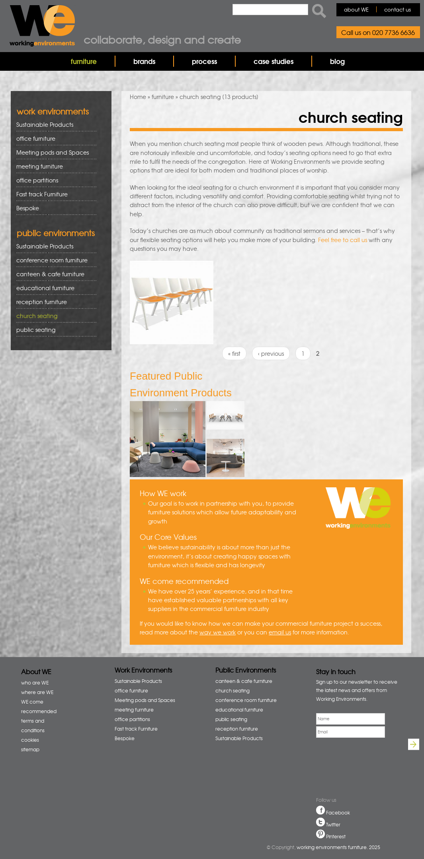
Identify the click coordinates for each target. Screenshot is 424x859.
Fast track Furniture (42, 194)
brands (144, 61)
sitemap (30, 749)
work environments (53, 111)
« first (234, 353)
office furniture (53, 138)
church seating (36, 316)
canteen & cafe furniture (53, 274)
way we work (217, 632)
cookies (30, 739)
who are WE (35, 682)
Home (138, 97)
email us (280, 632)
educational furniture (53, 288)
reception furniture (53, 302)
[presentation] (343, 768)
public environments (56, 233)
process (204, 61)
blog (337, 61)
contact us (397, 9)
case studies (273, 61)
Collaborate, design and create (162, 39)
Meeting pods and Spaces (53, 152)
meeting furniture (53, 166)
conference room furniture (53, 260)
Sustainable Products (44, 124)
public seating (53, 330)
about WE (356, 9)
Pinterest (336, 836)
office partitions (53, 180)
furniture (84, 61)
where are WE (37, 692)
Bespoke (27, 208)
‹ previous (271, 353)
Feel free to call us (342, 240)
